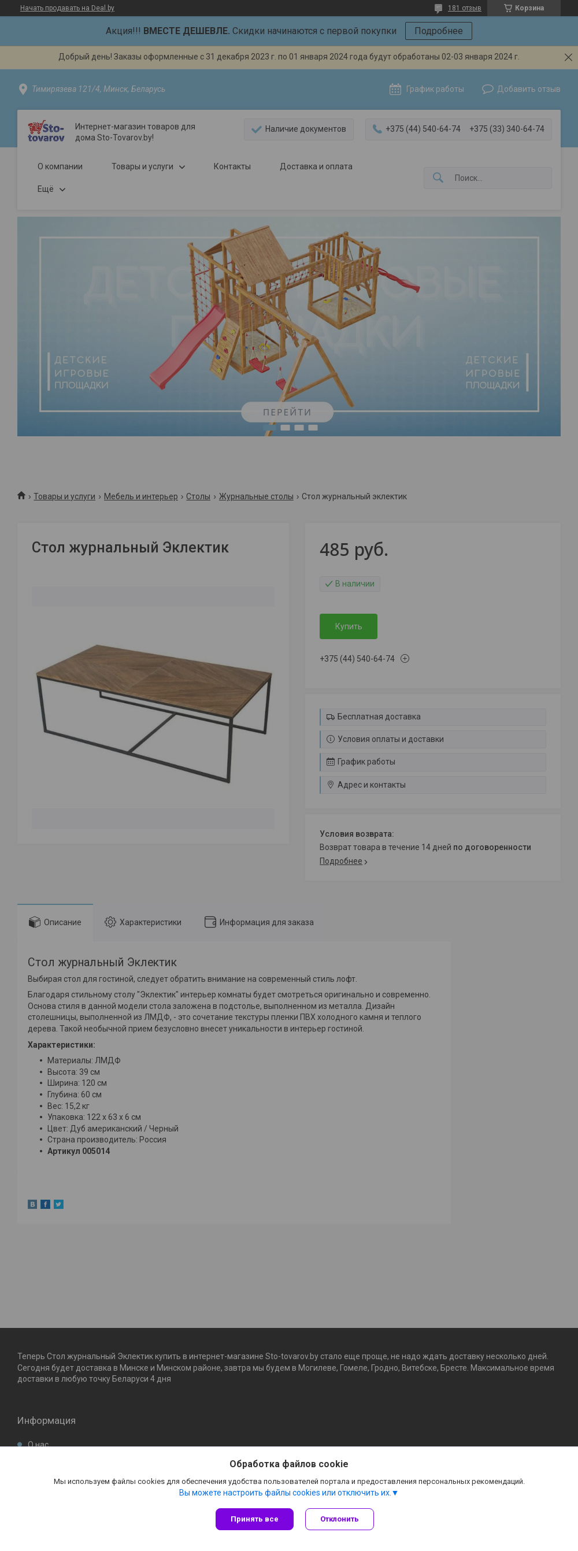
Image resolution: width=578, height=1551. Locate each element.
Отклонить (339, 1519)
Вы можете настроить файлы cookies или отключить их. (285, 1492)
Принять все (255, 1519)
